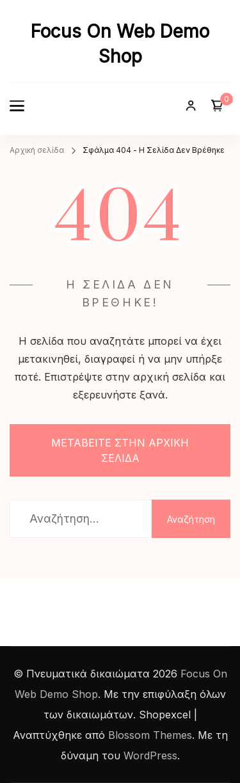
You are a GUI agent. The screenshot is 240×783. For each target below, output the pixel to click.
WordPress (150, 755)
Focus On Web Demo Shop (120, 43)
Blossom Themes (150, 735)
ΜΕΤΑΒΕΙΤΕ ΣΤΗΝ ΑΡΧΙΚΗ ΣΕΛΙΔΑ (120, 450)
